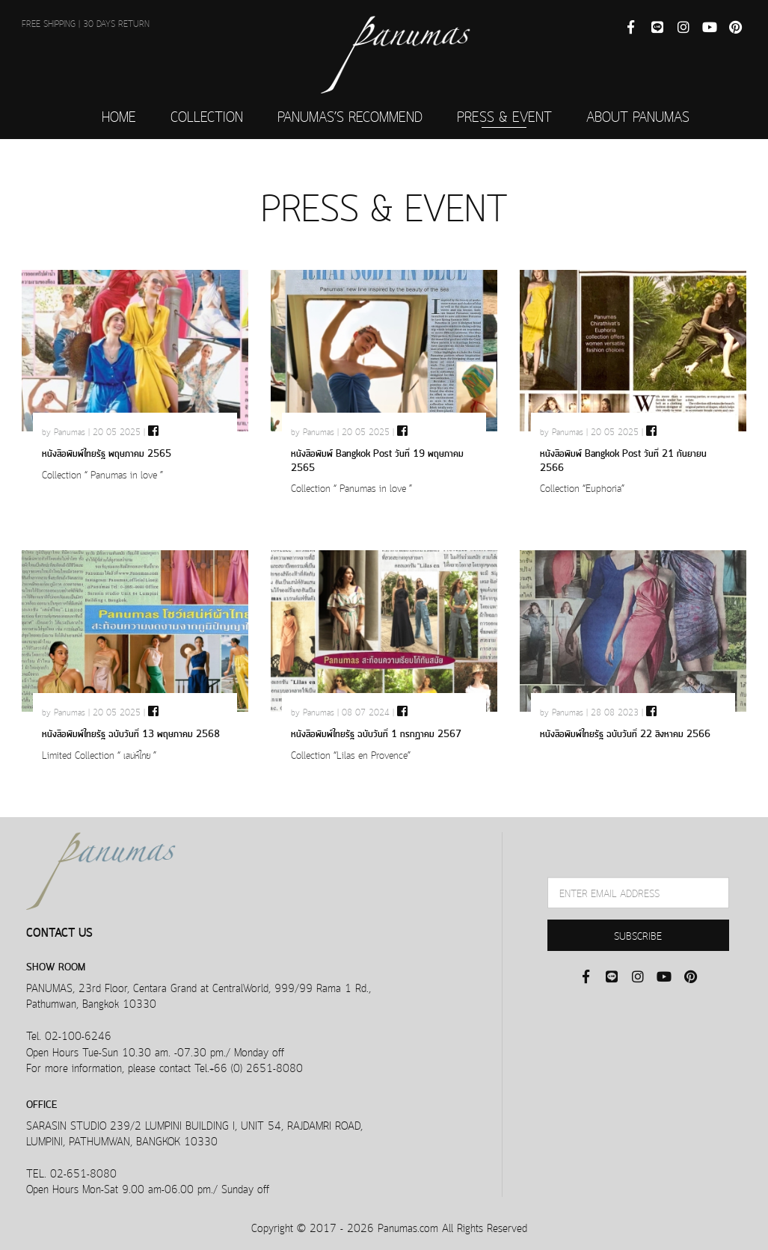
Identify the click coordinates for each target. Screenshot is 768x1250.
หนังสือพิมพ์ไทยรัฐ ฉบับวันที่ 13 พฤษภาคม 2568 (131, 732)
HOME (119, 115)
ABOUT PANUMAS (637, 115)
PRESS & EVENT (504, 115)
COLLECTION (207, 115)
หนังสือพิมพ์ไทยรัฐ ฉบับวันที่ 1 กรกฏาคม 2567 (376, 732)
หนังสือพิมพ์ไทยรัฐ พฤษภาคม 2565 (106, 452)
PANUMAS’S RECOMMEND (350, 115)
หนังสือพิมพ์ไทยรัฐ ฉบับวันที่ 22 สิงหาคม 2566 (625, 732)
